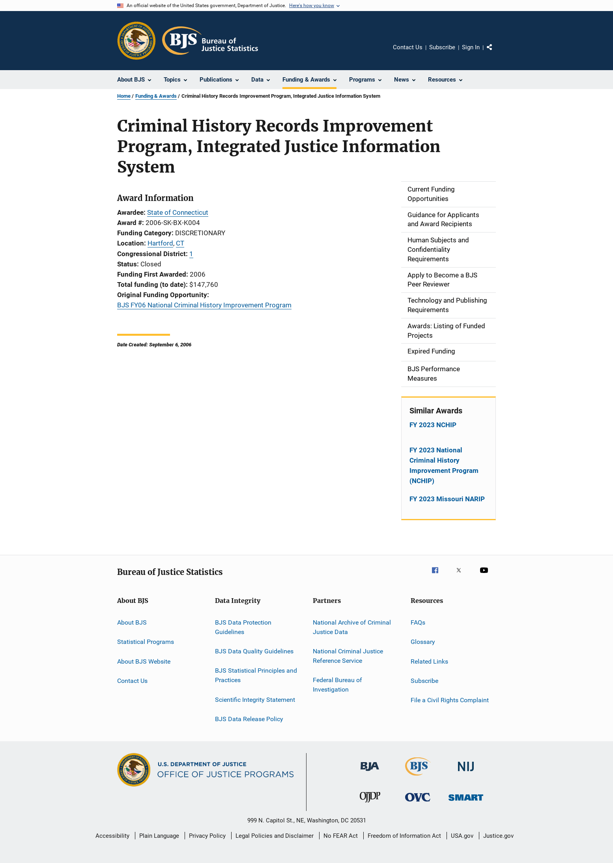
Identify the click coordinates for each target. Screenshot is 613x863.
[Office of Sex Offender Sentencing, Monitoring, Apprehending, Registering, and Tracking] (466, 802)
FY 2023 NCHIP (432, 425)
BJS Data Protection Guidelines (243, 627)
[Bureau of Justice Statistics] (418, 777)
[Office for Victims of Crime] (417, 803)
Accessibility (112, 835)
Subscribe (442, 47)
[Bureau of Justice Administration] (370, 772)
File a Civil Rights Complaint (450, 700)
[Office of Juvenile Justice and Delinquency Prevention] (370, 804)
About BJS (132, 622)
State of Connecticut (177, 212)
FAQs (418, 622)
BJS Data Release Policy (249, 719)
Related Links (429, 661)
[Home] (210, 40)
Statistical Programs (145, 641)
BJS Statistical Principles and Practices (256, 675)
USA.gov (462, 835)
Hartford (160, 243)
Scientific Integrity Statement (255, 699)
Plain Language (159, 835)
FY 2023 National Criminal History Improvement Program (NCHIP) (443, 465)
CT (180, 243)
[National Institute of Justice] (466, 772)
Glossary (423, 641)
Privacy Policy (207, 835)
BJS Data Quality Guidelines (254, 651)
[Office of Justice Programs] (136, 40)
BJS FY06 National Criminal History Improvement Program (204, 305)
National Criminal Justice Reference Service (348, 655)
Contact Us (407, 47)
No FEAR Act (340, 835)
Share (496, 53)
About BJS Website (143, 661)
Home (124, 96)
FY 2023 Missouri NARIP (447, 499)
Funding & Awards (156, 96)
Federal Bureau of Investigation (337, 684)
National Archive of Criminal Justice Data (352, 627)
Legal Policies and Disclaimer (274, 835)
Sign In (471, 47)
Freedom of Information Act (404, 835)
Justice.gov (498, 835)
